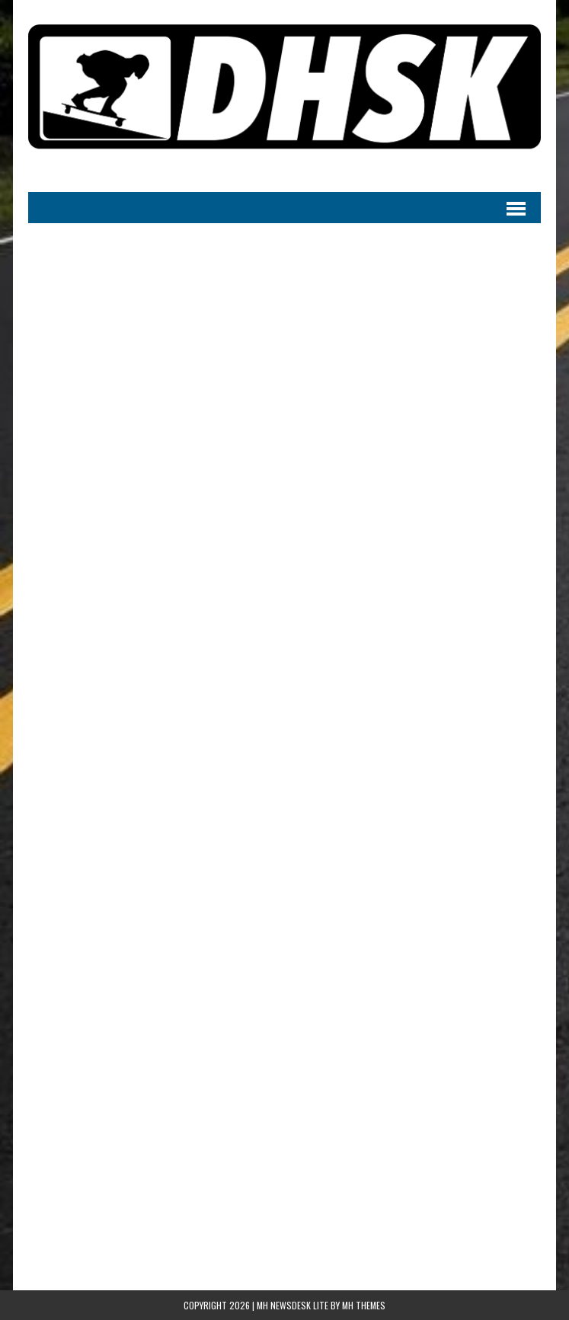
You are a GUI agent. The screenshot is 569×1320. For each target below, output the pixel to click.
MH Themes (363, 1305)
